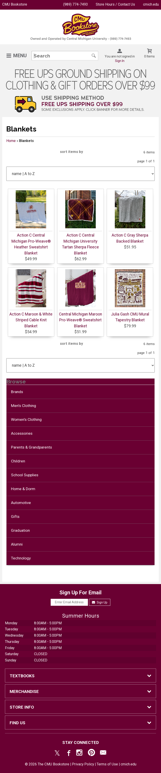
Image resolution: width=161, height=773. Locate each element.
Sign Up (99, 602)
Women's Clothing (26, 419)
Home (11, 141)
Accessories (22, 433)
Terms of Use (107, 764)
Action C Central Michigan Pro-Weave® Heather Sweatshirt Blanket (31, 244)
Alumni (17, 544)
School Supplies (24, 475)
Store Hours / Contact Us (115, 4)
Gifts (15, 516)
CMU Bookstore (14, 4)
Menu (20, 55)
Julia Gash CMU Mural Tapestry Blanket (130, 317)
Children (18, 461)
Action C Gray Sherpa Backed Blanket (130, 238)
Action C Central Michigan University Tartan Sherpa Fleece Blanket (80, 244)
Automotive (21, 502)
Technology (21, 558)
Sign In (119, 61)
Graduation (20, 530)
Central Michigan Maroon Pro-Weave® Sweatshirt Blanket (80, 320)
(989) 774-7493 (75, 4)
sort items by (71, 152)
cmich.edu (151, 4)
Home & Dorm (23, 489)
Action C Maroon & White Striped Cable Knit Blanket (30, 320)
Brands (17, 392)
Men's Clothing (23, 405)
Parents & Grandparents (31, 447)
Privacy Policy (83, 764)
